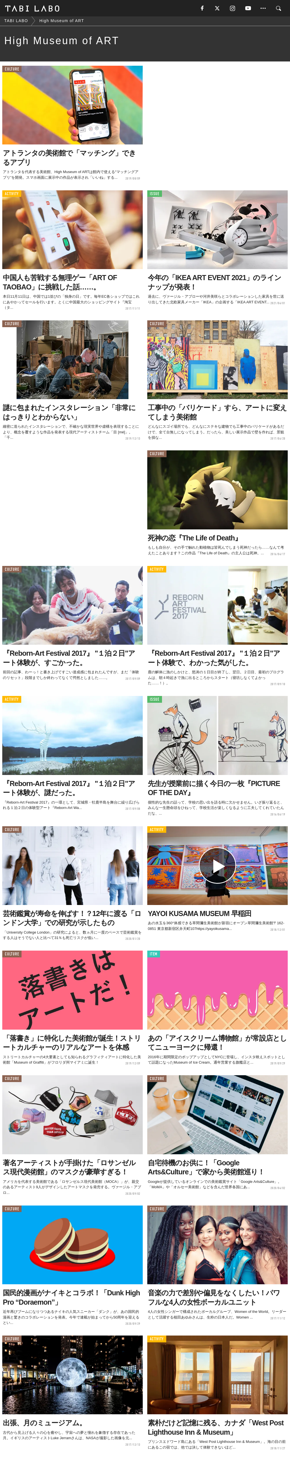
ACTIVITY (12, 195)
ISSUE (154, 195)
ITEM (153, 955)
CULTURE (12, 71)
